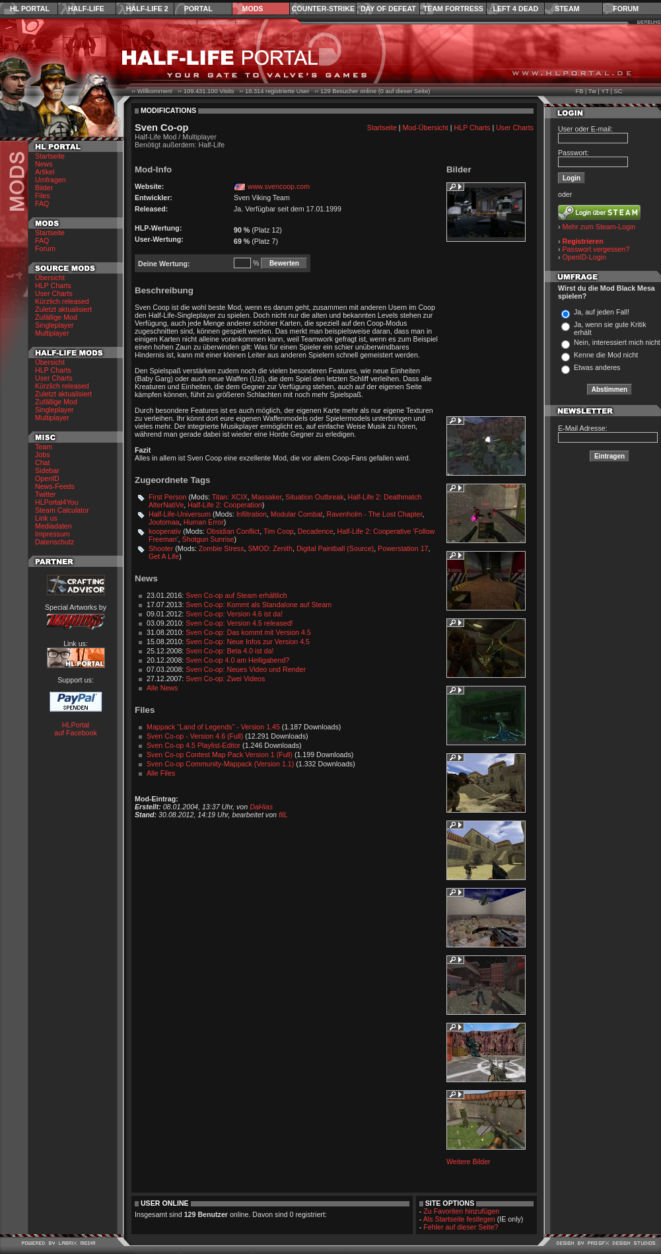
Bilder (44, 188)
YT (605, 91)
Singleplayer (54, 325)
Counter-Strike (323, 9)
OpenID (47, 478)
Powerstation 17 (403, 548)
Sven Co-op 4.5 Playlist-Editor (193, 745)
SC (618, 91)
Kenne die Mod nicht (606, 355)
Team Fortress (453, 9)
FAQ (42, 203)
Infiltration (251, 514)
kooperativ (165, 531)
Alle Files (161, 773)
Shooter (161, 548)
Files (42, 196)
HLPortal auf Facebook (75, 729)
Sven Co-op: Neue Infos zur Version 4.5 (248, 641)
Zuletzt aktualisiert (63, 309)
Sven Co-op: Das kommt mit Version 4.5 (248, 632)
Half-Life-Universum (180, 514)
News (44, 164)
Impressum (52, 534)
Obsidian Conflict (233, 531)
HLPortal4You (56, 502)
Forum (626, 9)
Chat (42, 462)
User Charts (54, 293)
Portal (198, 9)
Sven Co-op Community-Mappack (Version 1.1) (220, 764)
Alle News (162, 688)
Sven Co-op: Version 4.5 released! (239, 623)
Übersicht (50, 277)
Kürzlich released (62, 301)
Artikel (45, 172)
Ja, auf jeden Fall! (601, 312)
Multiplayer (52, 333)
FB (579, 91)
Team (43, 447)
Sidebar (47, 470)
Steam (567, 9)
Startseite (50, 156)
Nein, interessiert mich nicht (617, 342)
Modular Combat (297, 514)
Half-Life (86, 9)
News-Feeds (55, 486)
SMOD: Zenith (270, 548)
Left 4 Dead (515, 9)
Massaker (267, 497)
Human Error (204, 522)
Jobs (42, 455)
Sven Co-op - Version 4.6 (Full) (195, 736)
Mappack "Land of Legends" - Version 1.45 (213, 727)
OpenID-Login (584, 257)
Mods (252, 9)
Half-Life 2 (147, 9)
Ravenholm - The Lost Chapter (374, 514)
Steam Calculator (62, 510)
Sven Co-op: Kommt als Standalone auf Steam (258, 605)
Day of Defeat (388, 9)
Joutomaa (164, 522)
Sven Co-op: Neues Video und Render (246, 669)
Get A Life (164, 556)
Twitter (45, 494)
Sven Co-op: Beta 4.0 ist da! (229, 651)
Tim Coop (278, 531)
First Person (167, 497)
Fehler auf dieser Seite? (460, 1227)
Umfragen (50, 180)
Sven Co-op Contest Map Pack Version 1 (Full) (220, 754)
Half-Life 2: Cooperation (225, 505)
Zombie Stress (221, 548)
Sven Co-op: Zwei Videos (225, 678)
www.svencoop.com (279, 186)
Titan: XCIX (230, 497)
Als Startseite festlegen (459, 1219)
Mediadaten (53, 526)
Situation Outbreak (314, 497)
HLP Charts (53, 285)
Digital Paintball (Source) (335, 548)
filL (283, 815)
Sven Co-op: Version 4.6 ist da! (234, 614)
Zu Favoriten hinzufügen (461, 1211)
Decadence (315, 531)
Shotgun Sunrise (208, 539)
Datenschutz (54, 542)
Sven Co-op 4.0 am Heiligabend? (237, 660)
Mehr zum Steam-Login (599, 227)
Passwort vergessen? (596, 249)
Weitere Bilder (468, 1161)
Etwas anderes (597, 367)
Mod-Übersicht (425, 127)
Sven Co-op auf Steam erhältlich (236, 595)
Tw (592, 91)
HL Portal (30, 9)
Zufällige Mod (56, 317)
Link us (46, 518)
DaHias (261, 807)
